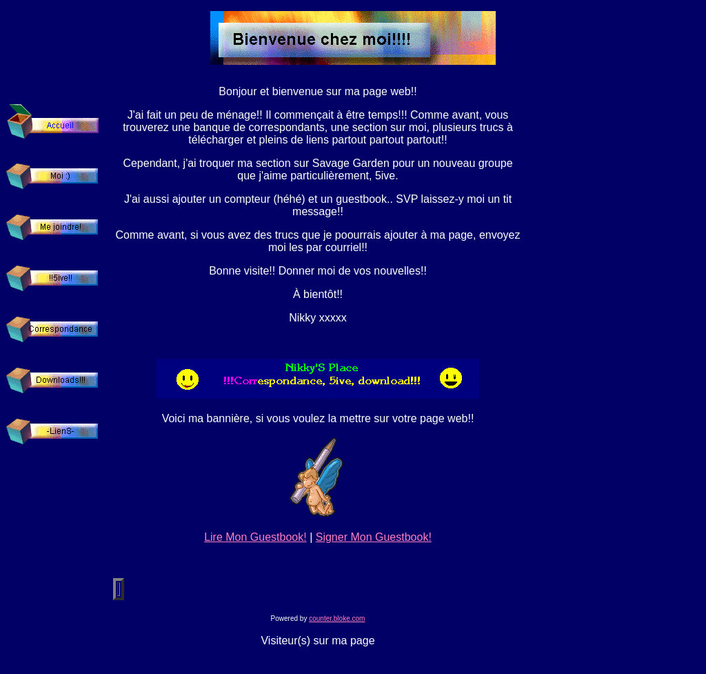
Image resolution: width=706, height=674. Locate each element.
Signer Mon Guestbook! (374, 537)
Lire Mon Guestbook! (255, 537)
